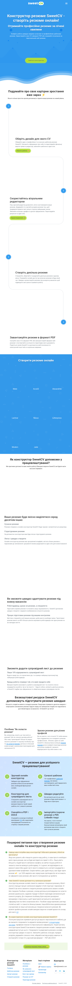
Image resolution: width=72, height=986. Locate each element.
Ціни (39, 964)
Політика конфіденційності (49, 983)
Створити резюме (13, 977)
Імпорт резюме (12, 974)
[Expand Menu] (66, 3)
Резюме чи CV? (28, 977)
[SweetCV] (36, 3)
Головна (10, 968)
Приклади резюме (29, 980)
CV (21, 820)
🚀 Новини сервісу (44, 967)
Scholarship (42, 972)
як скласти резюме (13, 744)
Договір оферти (36, 983)
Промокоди (42, 970)
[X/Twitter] (60, 971)
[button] (36, 60)
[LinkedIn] (64, 971)
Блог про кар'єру (28, 974)
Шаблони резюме (13, 971)
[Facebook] (56, 971)
